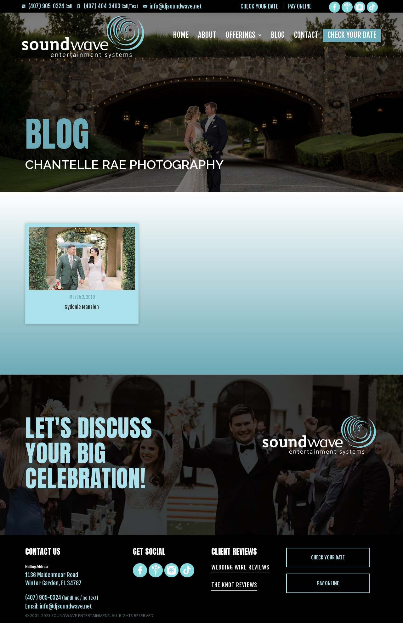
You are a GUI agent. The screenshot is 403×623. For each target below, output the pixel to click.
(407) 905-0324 (43, 597)
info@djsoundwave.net (66, 606)
